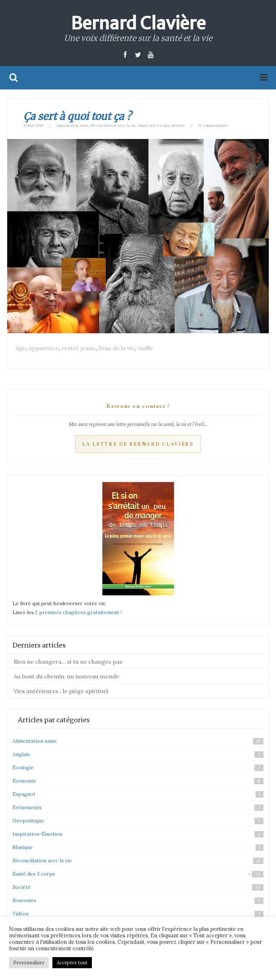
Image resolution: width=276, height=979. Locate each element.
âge (21, 348)
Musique (23, 847)
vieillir (145, 348)
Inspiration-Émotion (37, 834)
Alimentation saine (72, 125)
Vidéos (21, 913)
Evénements (27, 807)
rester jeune (78, 348)
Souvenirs (24, 900)
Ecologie (23, 767)
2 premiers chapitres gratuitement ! (78, 612)
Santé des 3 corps (153, 125)
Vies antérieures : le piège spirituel (61, 691)
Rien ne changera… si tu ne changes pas (68, 661)
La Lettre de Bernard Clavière (138, 444)
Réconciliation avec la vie (113, 125)
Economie (24, 781)
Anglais (21, 754)
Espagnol (24, 794)
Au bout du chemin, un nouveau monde (66, 676)
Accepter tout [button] (72, 963)
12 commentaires (213, 125)
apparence (44, 348)
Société (178, 125)
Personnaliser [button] (29, 963)
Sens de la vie (116, 348)
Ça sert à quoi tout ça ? (77, 116)
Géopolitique (28, 820)
